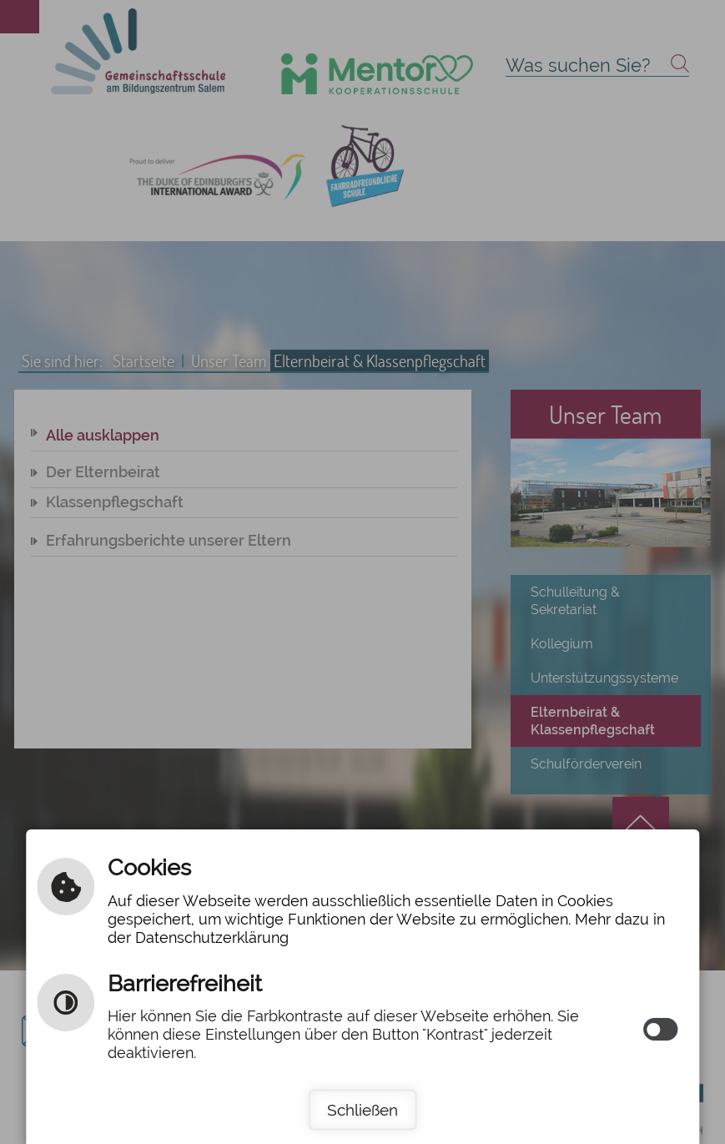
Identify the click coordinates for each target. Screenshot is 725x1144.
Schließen (362, 1110)
